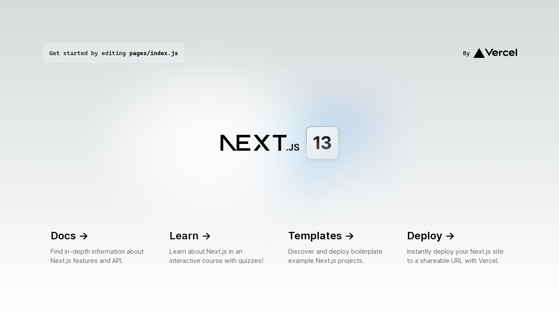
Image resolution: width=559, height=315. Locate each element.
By (490, 53)
